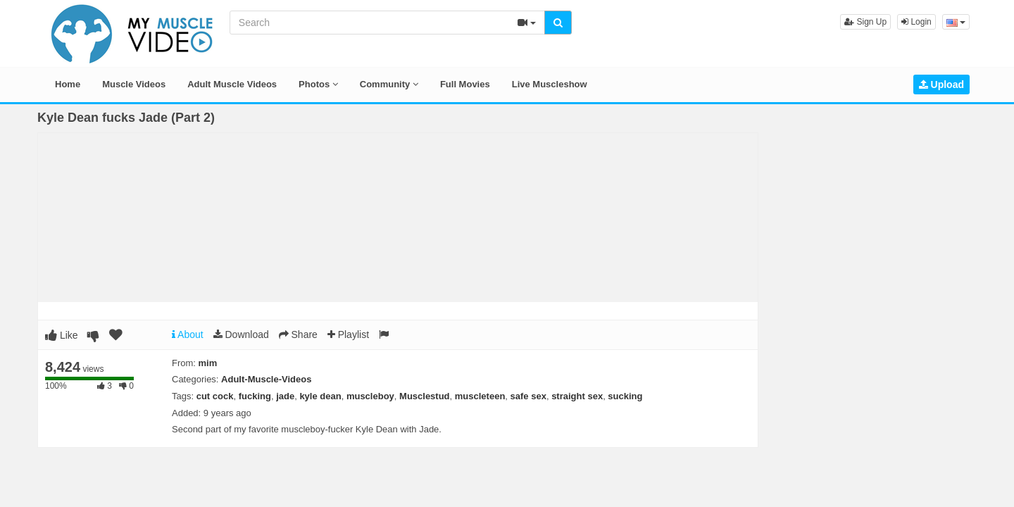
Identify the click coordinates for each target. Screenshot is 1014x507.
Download (241, 334)
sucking (625, 396)
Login (916, 22)
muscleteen (480, 396)
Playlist (348, 334)
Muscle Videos (133, 84)
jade (285, 396)
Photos (318, 84)
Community (389, 84)
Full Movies (465, 84)
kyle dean (320, 396)
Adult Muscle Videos (232, 84)
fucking (255, 396)
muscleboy (370, 396)
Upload (941, 84)
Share (298, 334)
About (188, 334)
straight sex (577, 396)
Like (61, 335)
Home (67, 84)
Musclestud (424, 396)
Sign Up (865, 22)
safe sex (528, 396)
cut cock (215, 396)
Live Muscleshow (549, 84)
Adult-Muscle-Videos (266, 379)
